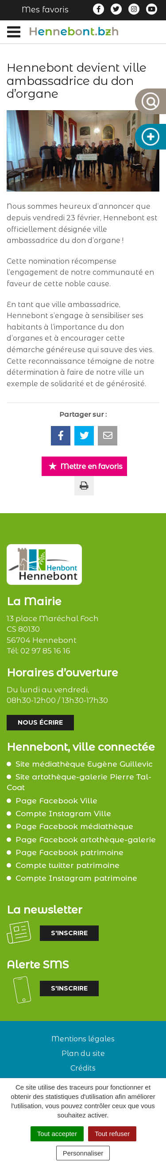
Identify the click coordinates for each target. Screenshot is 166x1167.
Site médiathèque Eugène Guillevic (84, 764)
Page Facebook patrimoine (69, 852)
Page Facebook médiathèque (74, 826)
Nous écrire (40, 722)
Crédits (83, 1068)
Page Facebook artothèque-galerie (85, 839)
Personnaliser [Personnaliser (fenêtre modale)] (83, 1153)
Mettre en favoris (85, 466)
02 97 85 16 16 (45, 650)
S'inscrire (69, 933)
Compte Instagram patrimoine (76, 878)
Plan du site (83, 1053)
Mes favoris (45, 10)
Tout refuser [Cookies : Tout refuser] (112, 1133)
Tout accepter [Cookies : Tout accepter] (57, 1133)
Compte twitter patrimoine (67, 865)
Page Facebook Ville (56, 800)
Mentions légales (83, 1039)
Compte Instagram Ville (63, 813)
